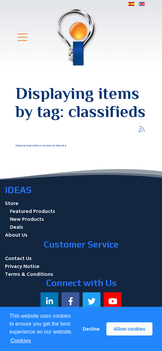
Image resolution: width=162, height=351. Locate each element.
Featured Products (32, 211)
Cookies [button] (21, 340)
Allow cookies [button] (129, 329)
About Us (16, 235)
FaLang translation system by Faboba (40, 145)
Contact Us (18, 258)
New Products (27, 219)
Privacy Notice (22, 266)
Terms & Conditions (29, 274)
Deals (16, 227)
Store (11, 203)
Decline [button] (91, 329)
